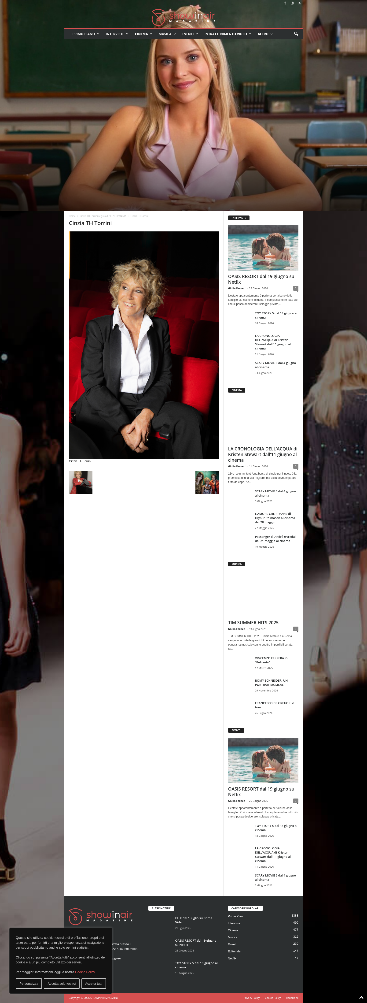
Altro (265, 34)
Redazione (292, 997)
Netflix (232, 958)
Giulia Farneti (237, 288)
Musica (167, 34)
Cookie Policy (85, 972)
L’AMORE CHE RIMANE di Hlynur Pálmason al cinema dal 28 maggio (275, 518)
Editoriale (234, 951)
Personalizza (28, 983)
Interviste (117, 34)
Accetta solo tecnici (62, 983)
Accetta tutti (93, 983)
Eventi (190, 34)
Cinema (143, 34)
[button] (296, 34)
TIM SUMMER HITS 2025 (253, 623)
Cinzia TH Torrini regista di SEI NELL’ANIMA (103, 216)
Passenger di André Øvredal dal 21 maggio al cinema (275, 539)
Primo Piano (86, 34)
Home (72, 216)
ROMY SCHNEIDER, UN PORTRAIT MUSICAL (271, 682)
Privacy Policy (251, 997)
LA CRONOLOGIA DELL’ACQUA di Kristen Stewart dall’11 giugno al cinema (273, 342)
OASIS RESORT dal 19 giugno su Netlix (261, 279)
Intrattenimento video (228, 34)
